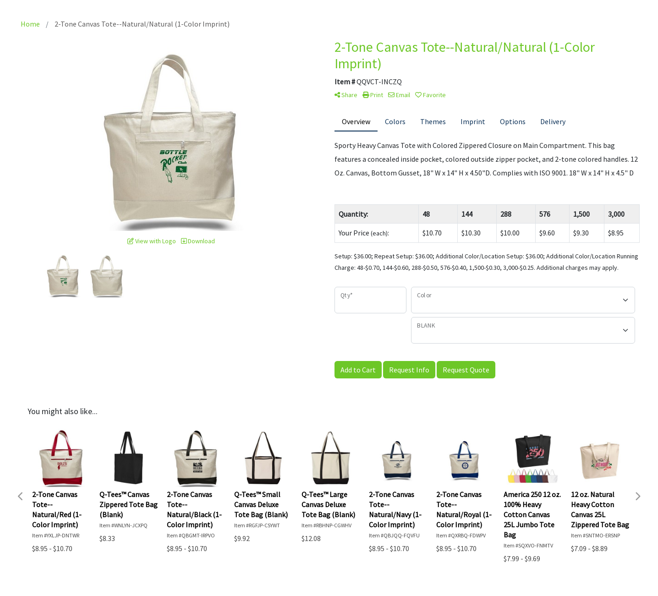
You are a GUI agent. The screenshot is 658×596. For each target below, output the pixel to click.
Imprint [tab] (473, 121)
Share (345, 95)
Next (637, 496)
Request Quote (466, 369)
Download (198, 241)
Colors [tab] (395, 121)
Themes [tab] (433, 121)
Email (399, 95)
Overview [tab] (356, 121)
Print (372, 95)
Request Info (409, 369)
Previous (20, 496)
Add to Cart (358, 369)
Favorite (430, 95)
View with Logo (151, 241)
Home (30, 23)
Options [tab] (513, 121)
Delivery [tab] (552, 121)
